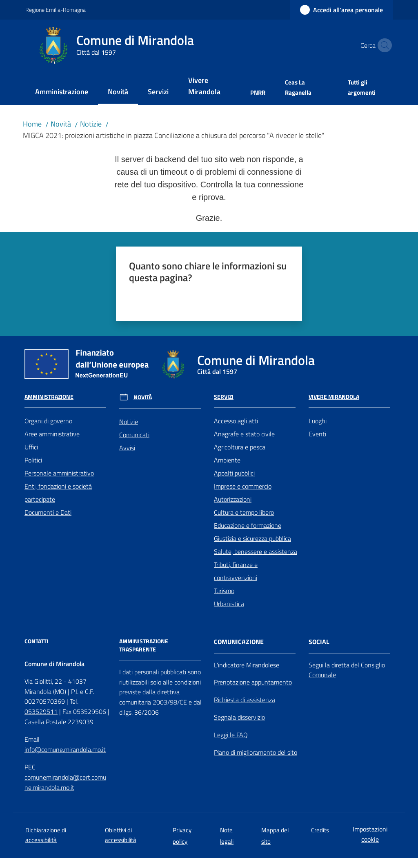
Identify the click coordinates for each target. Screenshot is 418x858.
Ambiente (227, 460)
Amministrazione (48, 397)
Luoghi (318, 421)
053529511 (41, 711)
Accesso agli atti (236, 421)
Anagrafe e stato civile (244, 434)
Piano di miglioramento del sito (255, 752)
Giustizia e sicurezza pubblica (252, 538)
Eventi (317, 434)
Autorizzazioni (232, 499)
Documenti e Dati (47, 512)
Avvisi (127, 448)
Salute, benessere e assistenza (255, 551)
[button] (383, 45)
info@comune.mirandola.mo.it (65, 749)
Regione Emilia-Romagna (55, 9)
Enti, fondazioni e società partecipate (58, 492)
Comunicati (134, 435)
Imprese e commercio (242, 486)
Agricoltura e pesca (239, 447)
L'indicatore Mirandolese (246, 665)
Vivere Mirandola (334, 397)
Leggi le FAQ (231, 735)
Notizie (91, 123)
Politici (33, 460)
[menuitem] (61, 92)
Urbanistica (229, 604)
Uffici (31, 447)
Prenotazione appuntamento (253, 682)
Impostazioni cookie (370, 834)
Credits (320, 830)
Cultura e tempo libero (244, 512)
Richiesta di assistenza (244, 700)
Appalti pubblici (234, 473)
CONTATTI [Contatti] (36, 641)
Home (32, 123)
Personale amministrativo (59, 473)
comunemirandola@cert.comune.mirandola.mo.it (65, 782)
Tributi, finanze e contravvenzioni (236, 571)
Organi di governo (48, 421)
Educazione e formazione (247, 525)
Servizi (223, 397)
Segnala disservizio (239, 717)
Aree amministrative (52, 434)
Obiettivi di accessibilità (120, 834)
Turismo (224, 591)
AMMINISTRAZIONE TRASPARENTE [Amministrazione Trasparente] (143, 645)
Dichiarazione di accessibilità (45, 834)
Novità (61, 123)
